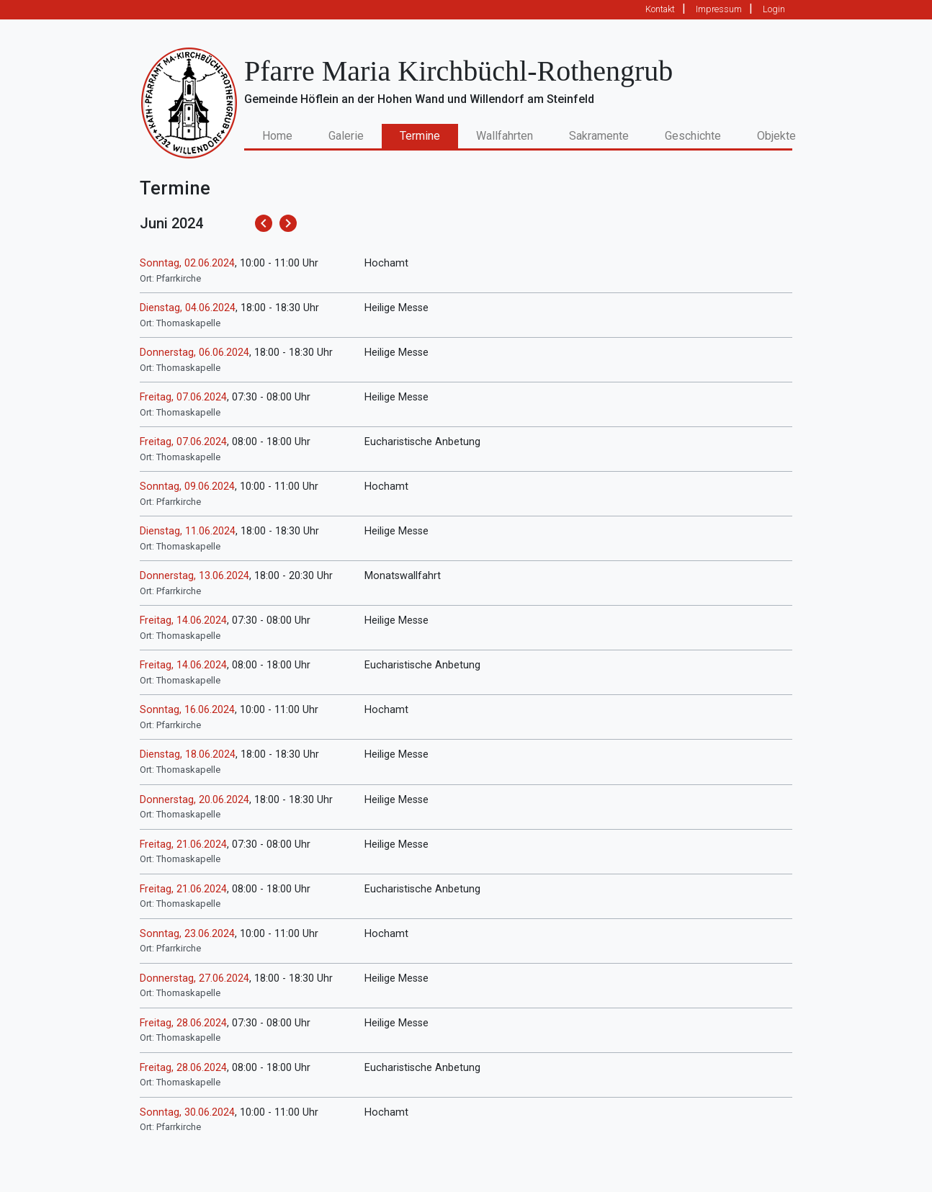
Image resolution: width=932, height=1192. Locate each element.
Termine (420, 136)
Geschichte (693, 136)
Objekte (776, 136)
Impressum (719, 9)
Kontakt (660, 9)
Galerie (346, 136)
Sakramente (599, 136)
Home (286, 135)
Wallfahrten (504, 136)
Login (774, 9)
